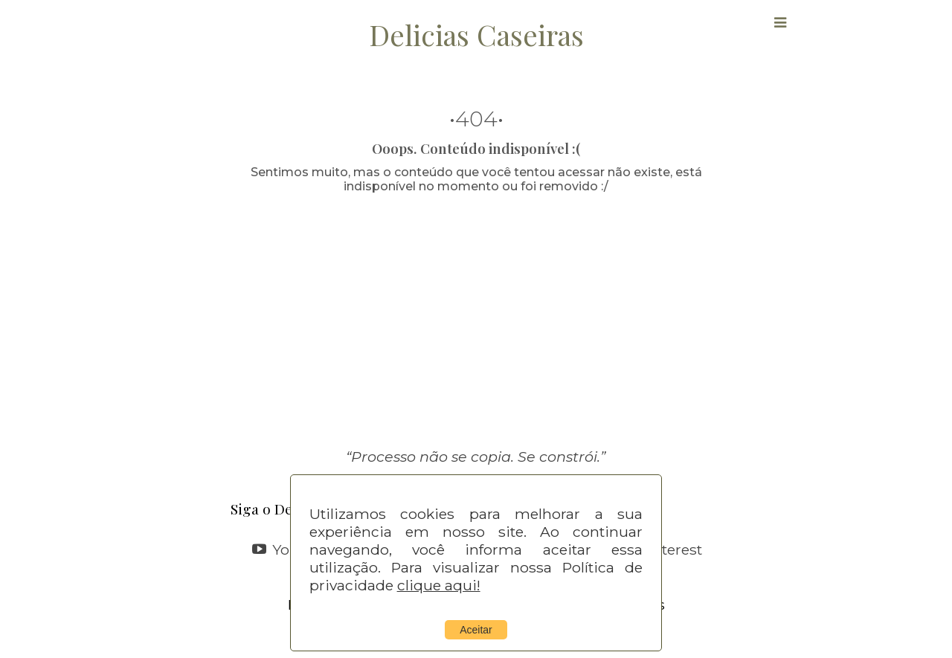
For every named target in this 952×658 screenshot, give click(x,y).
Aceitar (476, 630)
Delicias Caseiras (476, 34)
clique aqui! (438, 585)
